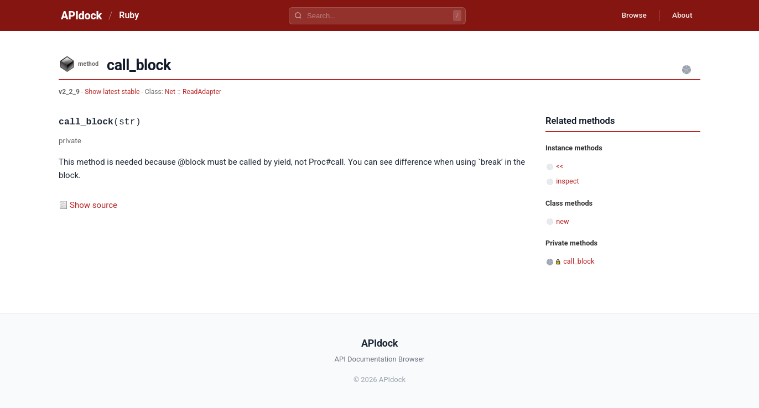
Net (170, 92)
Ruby (129, 15)
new (562, 221)
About (681, 15)
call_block (578, 261)
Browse (631, 15)
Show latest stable (113, 92)
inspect (567, 181)
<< (559, 166)
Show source (93, 205)
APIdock (81, 15)
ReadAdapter (202, 92)
